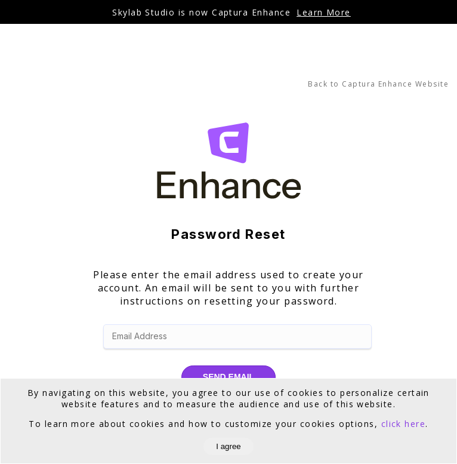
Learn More (324, 12)
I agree (228, 446)
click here (403, 423)
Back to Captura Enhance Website (378, 84)
